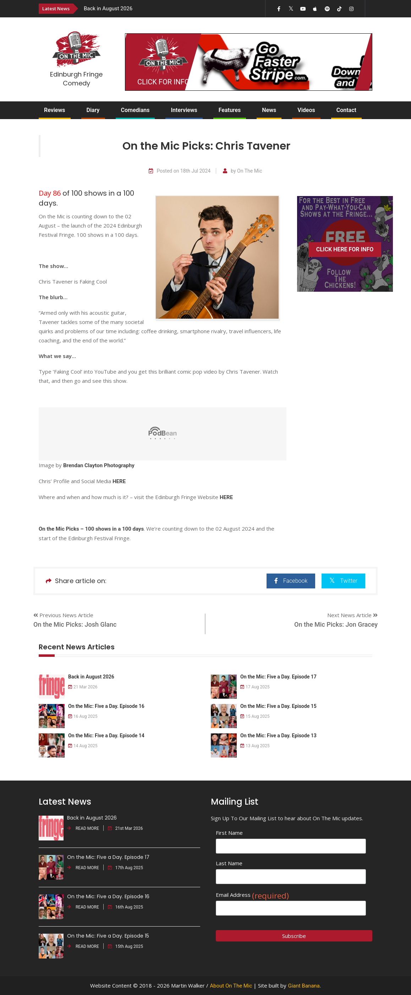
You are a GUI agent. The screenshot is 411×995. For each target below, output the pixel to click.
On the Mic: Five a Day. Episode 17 (278, 677)
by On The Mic (242, 171)
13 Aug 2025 (255, 745)
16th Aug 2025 (125, 907)
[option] (156, 8)
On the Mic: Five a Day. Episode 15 (278, 706)
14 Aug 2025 (83, 745)
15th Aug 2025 (125, 946)
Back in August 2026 (108, 8)
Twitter (343, 580)
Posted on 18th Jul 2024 (179, 171)
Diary (93, 110)
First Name (229, 832)
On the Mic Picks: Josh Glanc (74, 624)
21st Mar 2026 (125, 828)
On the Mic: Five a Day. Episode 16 (106, 706)
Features (230, 110)
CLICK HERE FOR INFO (345, 249)
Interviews (184, 110)
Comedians (135, 110)
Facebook (290, 580)
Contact (346, 110)
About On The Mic (231, 986)
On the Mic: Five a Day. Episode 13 (278, 735)
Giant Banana (303, 986)
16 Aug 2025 (83, 716)
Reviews (54, 110)
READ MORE (83, 828)
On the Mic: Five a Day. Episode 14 (106, 735)
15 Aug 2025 (255, 716)
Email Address (252, 895)
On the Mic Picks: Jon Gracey (336, 624)
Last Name (229, 863)
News (269, 110)
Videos (306, 110)
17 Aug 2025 (255, 686)
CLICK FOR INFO (163, 82)
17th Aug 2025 (125, 867)
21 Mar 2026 (83, 686)
